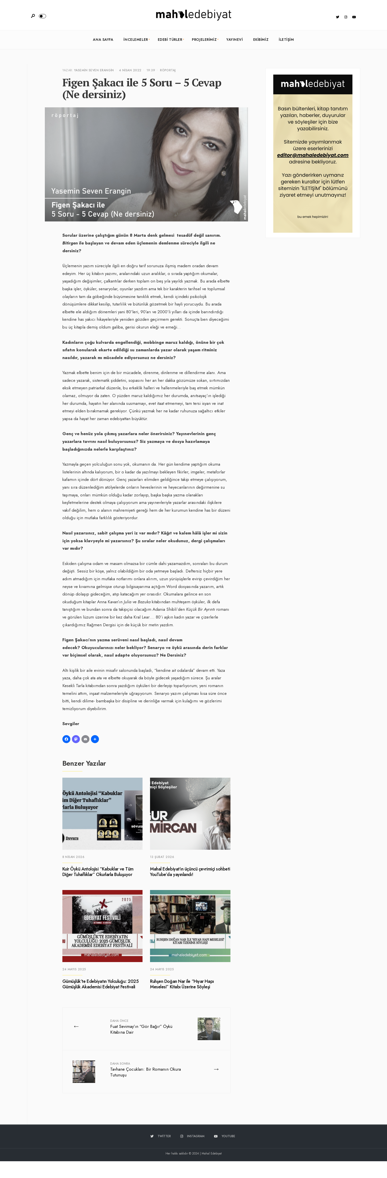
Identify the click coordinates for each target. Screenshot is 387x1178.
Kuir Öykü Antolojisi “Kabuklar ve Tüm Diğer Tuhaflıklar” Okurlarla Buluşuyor (98, 872)
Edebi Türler (170, 39)
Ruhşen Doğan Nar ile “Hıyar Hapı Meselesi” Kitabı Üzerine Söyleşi (182, 984)
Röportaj (168, 70)
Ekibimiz (261, 39)
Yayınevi (234, 39)
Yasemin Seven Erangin (94, 70)
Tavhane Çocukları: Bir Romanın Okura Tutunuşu (145, 1069)
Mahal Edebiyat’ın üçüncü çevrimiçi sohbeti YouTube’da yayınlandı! (190, 872)
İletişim (286, 39)
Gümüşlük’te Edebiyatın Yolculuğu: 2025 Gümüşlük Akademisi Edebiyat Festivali (100, 984)
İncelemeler (135, 39)
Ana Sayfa (103, 39)
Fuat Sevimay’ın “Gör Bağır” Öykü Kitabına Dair (141, 1027)
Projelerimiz (204, 39)
